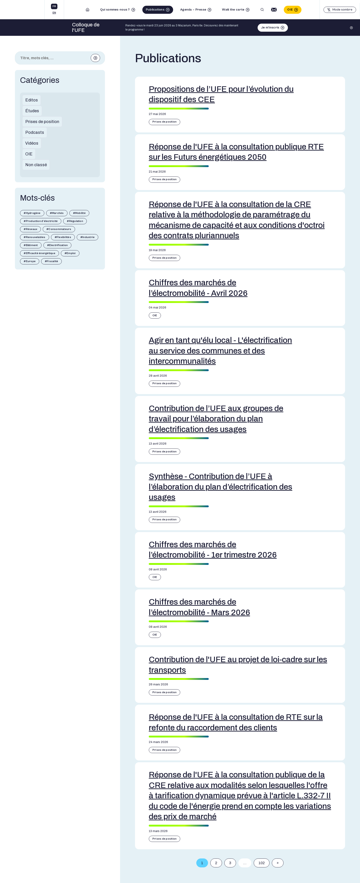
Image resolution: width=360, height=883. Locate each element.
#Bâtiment (31, 245)
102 (262, 863)
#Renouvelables (34, 237)
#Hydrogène (32, 213)
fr (54, 6)
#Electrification (57, 245)
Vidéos (31, 143)
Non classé (36, 165)
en (54, 12)
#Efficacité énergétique (39, 253)
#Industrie (87, 237)
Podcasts (34, 132)
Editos (31, 100)
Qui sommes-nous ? (115, 9)
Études (32, 111)
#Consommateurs (58, 229)
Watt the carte (233, 9)
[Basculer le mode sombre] (339, 10)
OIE (290, 9)
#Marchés (57, 213)
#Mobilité (79, 213)
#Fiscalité (51, 261)
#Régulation (75, 221)
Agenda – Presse (193, 9)
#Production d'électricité (41, 221)
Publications (155, 9)
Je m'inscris (270, 27)
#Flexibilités (63, 237)
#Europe (30, 261)
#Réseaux (30, 229)
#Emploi (70, 253)
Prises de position (42, 121)
